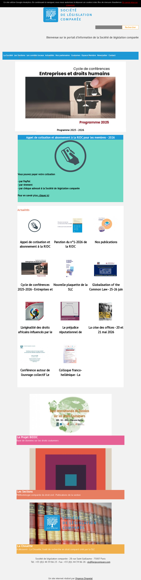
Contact (111, 56)
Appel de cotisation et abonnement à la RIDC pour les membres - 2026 (35, 246)
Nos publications (106, 242)
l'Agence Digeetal (84, 578)
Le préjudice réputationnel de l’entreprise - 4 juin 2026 (70, 331)
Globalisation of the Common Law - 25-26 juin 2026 (106, 289)
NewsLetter (102, 56)
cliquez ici (43, 195)
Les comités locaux (35, 56)
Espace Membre (89, 56)
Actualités (49, 56)
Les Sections (19, 56)
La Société (8, 56)
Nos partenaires (62, 55)
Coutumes (75, 56)
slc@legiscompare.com (98, 561)
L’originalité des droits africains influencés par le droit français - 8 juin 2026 (35, 331)
